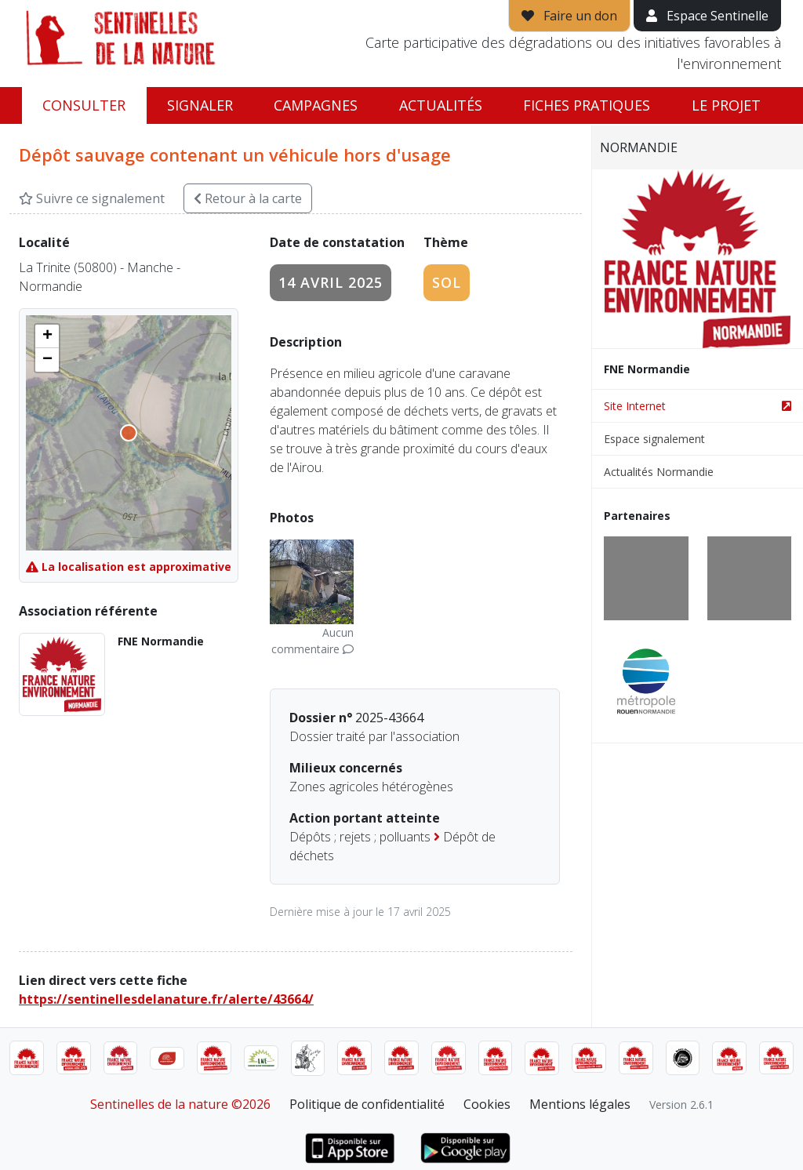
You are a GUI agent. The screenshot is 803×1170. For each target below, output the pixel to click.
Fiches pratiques (586, 105)
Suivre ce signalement (92, 198)
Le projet (726, 105)
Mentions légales (579, 1104)
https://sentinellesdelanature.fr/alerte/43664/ (166, 999)
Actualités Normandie (659, 471)
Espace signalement (654, 438)
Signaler (200, 105)
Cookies (487, 1104)
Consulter (83, 105)
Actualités (440, 105)
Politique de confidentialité (367, 1104)
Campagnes (316, 105)
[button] (47, 336)
